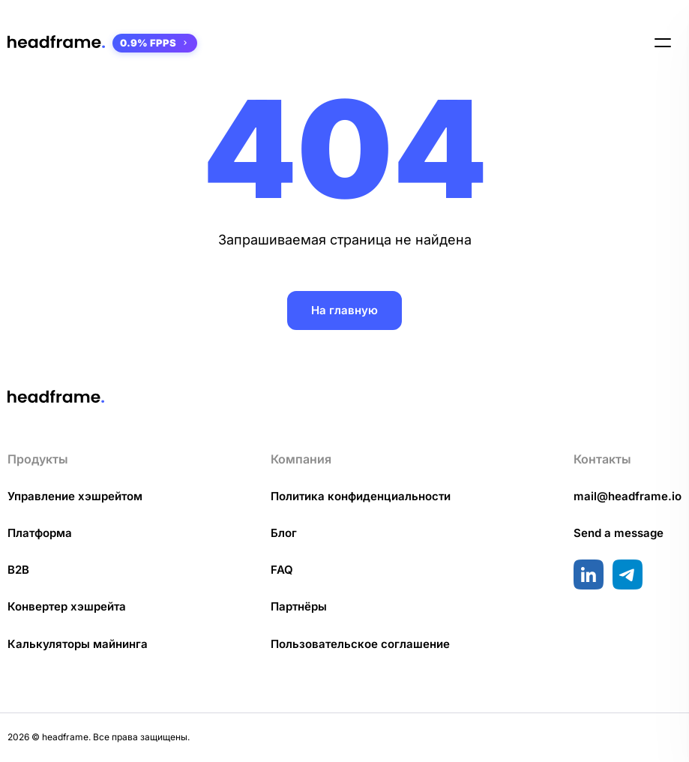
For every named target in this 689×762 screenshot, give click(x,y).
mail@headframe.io (628, 496)
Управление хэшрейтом (74, 496)
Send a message (619, 533)
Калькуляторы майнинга (77, 644)
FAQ (282, 569)
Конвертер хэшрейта (66, 606)
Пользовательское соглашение (360, 644)
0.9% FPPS (155, 43)
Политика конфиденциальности (361, 496)
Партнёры (299, 606)
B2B (18, 569)
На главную (344, 310)
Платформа (39, 533)
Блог (284, 533)
